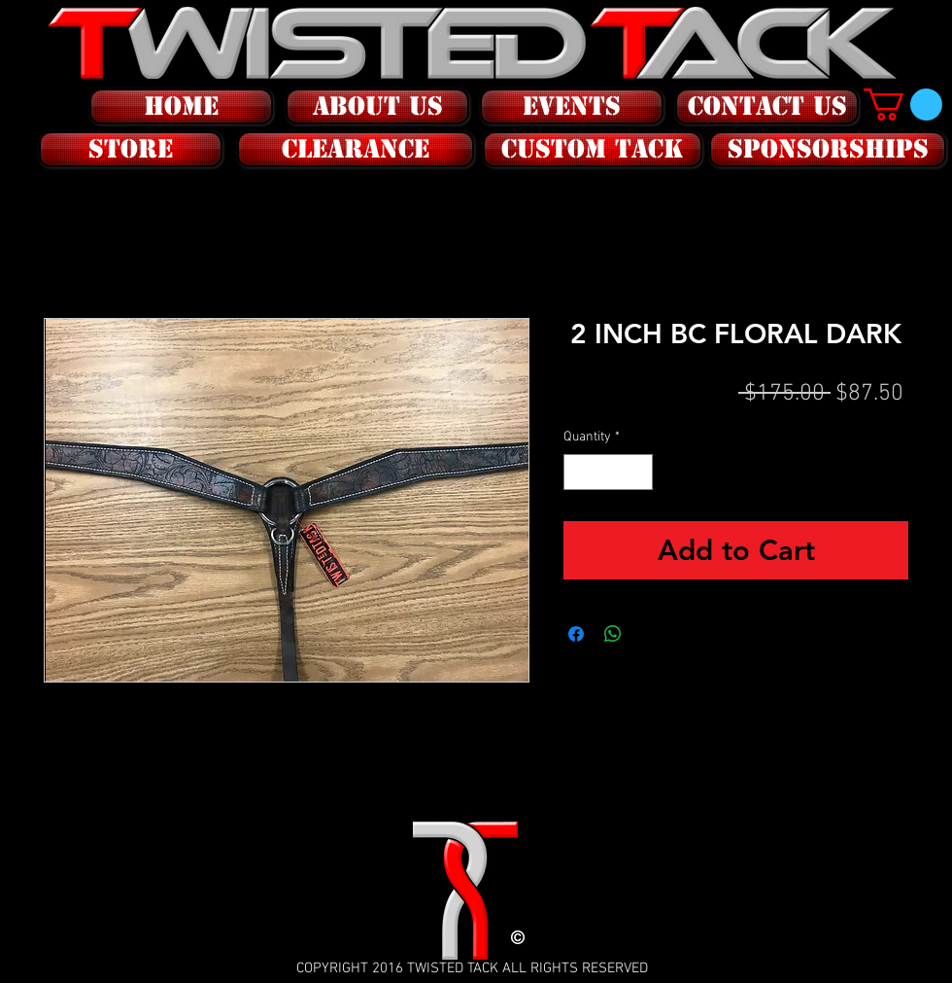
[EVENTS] (571, 106)
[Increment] (638, 472)
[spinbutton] (608, 472)
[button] (129, 149)
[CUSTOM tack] (592, 149)
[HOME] (181, 106)
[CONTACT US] (767, 106)
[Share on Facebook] (576, 634)
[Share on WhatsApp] (613, 634)
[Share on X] (650, 634)
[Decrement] (578, 472)
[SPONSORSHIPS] (827, 149)
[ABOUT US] (377, 106)
